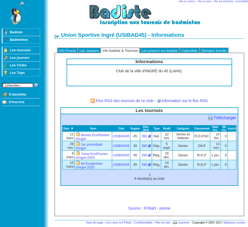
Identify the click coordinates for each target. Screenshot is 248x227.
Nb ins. (224, 128)
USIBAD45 (121, 136)
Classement (201, 128)
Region (135, 128)
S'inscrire (17, 102)
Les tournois (20, 50)
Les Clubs (18, 65)
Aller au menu (204, 1)
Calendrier (189, 51)
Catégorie (183, 128)
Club (121, 128)
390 (144, 146)
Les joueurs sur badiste (160, 51)
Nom (93, 128)
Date (66, 128)
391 (144, 136)
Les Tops (17, 73)
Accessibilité (241, 1)
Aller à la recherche (223, 1)
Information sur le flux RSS (185, 101)
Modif (166, 128)
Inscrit (232, 128)
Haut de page (94, 222)
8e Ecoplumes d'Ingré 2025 (89, 165)
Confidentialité (143, 222)
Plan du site (162, 222)
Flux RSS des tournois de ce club (124, 101)
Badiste (16, 32)
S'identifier (17, 94)
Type (156, 128)
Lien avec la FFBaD (119, 222)
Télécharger (224, 118)
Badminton (19, 40)
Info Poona (67, 51)
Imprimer (184, 222)
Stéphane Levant (234, 222)
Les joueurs (19, 58)
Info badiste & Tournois (120, 51)
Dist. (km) (146, 128)
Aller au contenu (187, 1)
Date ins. (215, 128)
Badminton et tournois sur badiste (151, 18)
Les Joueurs (89, 51)
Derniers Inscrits (214, 51)
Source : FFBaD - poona (149, 208)
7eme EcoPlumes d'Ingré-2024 (92, 156)
